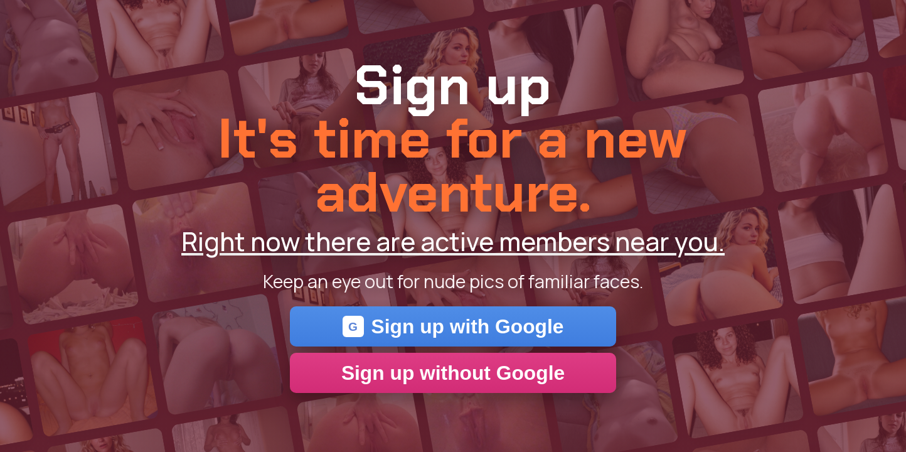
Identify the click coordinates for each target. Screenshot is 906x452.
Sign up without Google (453, 373)
